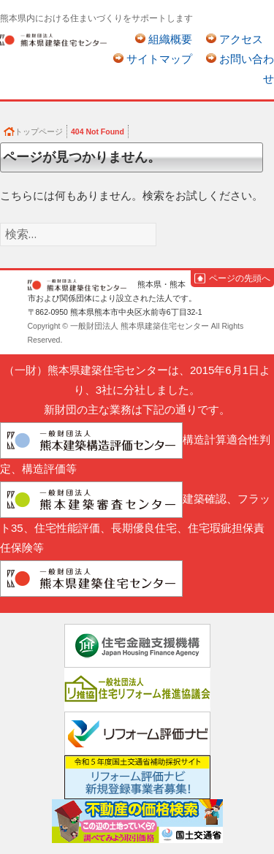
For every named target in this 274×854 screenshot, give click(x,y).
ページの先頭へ (239, 278)
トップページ (39, 131)
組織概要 (170, 39)
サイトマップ (159, 59)
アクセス (241, 39)
